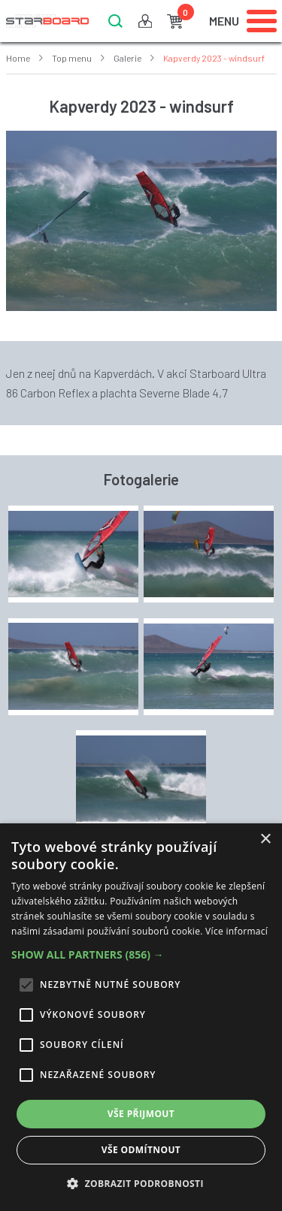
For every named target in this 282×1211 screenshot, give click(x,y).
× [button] (265, 839)
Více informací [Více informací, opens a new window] (236, 931)
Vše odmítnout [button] (141, 1149)
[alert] (141, 1017)
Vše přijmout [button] (141, 1113)
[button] (141, 955)
